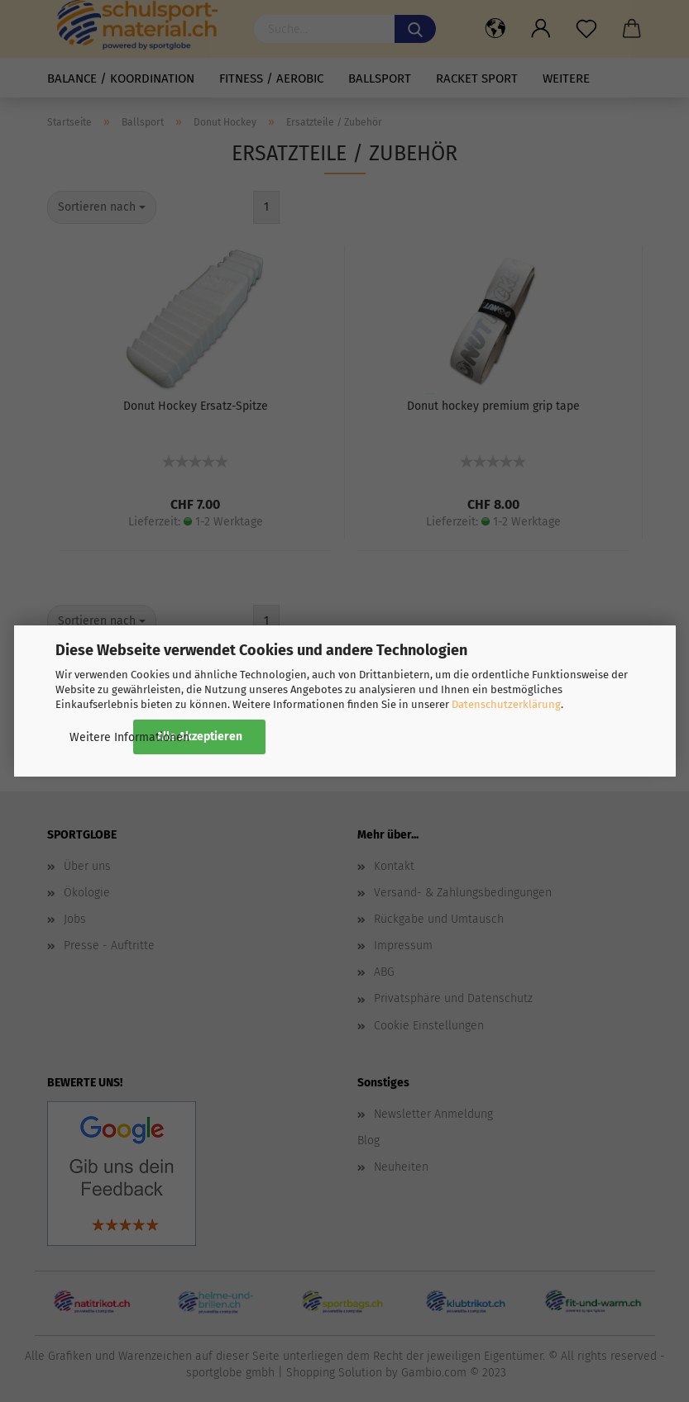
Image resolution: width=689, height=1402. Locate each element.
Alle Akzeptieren (199, 737)
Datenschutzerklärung (506, 704)
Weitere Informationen (129, 737)
